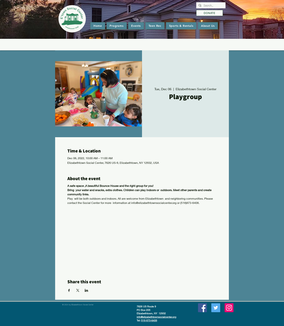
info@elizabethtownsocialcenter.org (156, 316)
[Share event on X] (77, 290)
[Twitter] (215, 307)
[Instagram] (229, 307)
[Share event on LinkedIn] (86, 290)
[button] (117, 25)
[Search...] (210, 5)
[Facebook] (202, 307)
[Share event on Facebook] (69, 290)
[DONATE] (209, 13)
